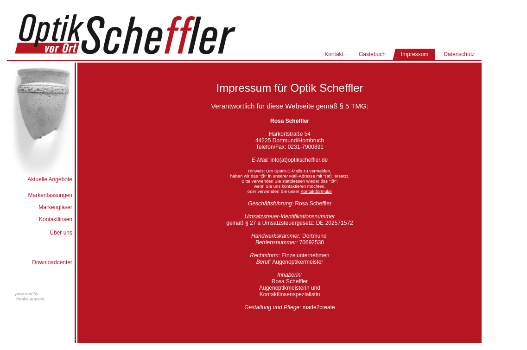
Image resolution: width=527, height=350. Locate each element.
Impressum (414, 54)
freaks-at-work (30, 298)
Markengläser (55, 207)
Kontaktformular (316, 191)
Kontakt (333, 54)
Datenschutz (459, 54)
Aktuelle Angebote (49, 179)
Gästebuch (372, 54)
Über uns (61, 232)
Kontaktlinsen (55, 219)
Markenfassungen (50, 195)
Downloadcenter (52, 262)
